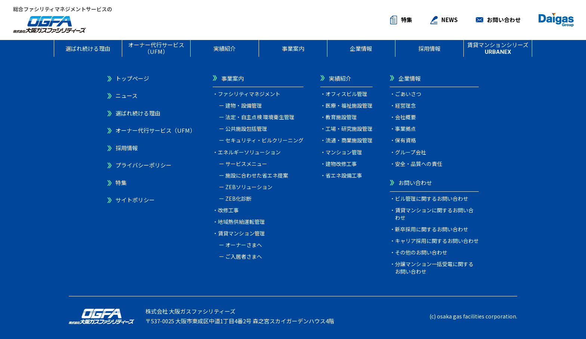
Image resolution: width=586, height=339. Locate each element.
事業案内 (293, 48)
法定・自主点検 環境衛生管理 (259, 117)
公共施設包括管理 (246, 128)
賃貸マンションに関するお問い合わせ (434, 213)
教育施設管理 (341, 117)
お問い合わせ (504, 20)
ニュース (126, 95)
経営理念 (405, 105)
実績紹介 (224, 48)
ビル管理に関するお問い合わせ (431, 198)
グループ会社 (410, 152)
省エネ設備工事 (344, 175)
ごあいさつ (408, 94)
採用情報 (429, 48)
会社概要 (405, 117)
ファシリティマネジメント (249, 94)
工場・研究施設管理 (349, 128)
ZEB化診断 (238, 198)
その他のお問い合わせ (421, 252)
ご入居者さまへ (243, 256)
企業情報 (361, 48)
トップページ (132, 78)
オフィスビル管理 (346, 94)
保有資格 (405, 140)
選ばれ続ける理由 (87, 48)
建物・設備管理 (243, 105)
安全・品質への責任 (418, 163)
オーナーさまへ (243, 245)
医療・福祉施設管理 (349, 105)
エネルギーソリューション (249, 152)
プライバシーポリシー (143, 165)
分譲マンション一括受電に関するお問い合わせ (434, 267)
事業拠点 (405, 128)
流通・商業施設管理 (349, 140)
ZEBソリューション (248, 187)
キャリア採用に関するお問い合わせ (437, 240)
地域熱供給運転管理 (241, 221)
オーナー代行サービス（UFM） (156, 48)
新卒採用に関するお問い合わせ (431, 229)
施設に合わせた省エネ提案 (256, 175)
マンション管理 (344, 152)
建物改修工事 (341, 163)
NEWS (449, 20)
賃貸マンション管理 (241, 233)
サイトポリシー (135, 200)
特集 (406, 20)
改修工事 (228, 210)
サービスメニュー (246, 163)
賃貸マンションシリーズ (497, 48)
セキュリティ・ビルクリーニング (264, 140)
